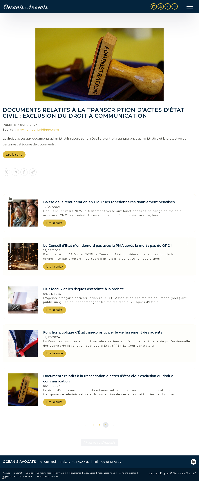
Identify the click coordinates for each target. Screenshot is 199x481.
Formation (60, 472)
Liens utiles (41, 476)
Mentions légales (127, 472)
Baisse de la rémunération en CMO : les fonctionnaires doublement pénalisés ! (109, 202)
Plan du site (9, 476)
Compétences (44, 472)
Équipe (29, 472)
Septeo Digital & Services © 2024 (172, 473)
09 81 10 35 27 (111, 462)
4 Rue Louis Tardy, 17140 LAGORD (64, 462)
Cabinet (18, 472)
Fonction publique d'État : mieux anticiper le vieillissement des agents (102, 332)
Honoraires (75, 472)
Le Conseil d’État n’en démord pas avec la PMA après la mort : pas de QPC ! (107, 245)
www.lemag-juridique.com (38, 129)
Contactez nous (106, 472)
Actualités (89, 472)
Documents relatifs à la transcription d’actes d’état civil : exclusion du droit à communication (108, 378)
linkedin (10, 198)
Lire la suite (14, 154)
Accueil (6, 472)
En (188, 243)
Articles (54, 476)
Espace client (25, 476)
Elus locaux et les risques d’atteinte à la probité (83, 289)
